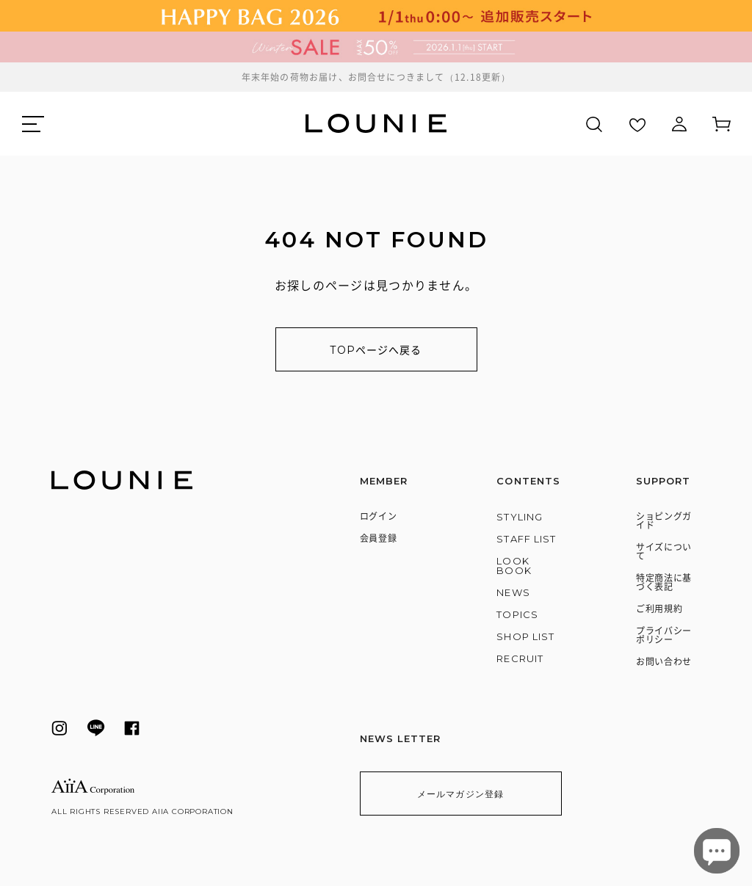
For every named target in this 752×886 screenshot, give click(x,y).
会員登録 (378, 538)
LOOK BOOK (513, 565)
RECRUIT (519, 658)
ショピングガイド (664, 521)
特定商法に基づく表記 (664, 582)
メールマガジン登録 (461, 793)
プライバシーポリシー (664, 635)
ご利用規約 (659, 608)
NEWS (512, 592)
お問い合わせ (664, 661)
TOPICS (517, 614)
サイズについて (664, 552)
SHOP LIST (525, 636)
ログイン (378, 516)
